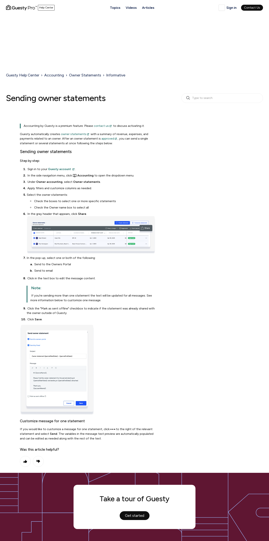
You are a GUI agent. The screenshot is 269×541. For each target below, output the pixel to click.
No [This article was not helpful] (38, 461)
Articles (148, 8)
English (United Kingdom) (222, 7)
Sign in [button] (231, 8)
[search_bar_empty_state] (222, 98)
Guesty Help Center (22, 75)
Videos (131, 8)
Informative (115, 75)
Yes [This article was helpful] (25, 461)
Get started (134, 515)
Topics (115, 8)
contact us (101, 126)
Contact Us (252, 7)
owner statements (73, 134)
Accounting (54, 75)
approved (107, 138)
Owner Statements (85, 75)
